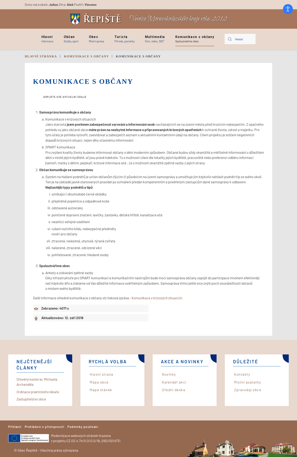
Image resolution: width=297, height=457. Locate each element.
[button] (47, 39)
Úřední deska (173, 390)
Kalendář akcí (174, 382)
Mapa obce (99, 382)
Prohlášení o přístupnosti (45, 427)
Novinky (169, 374)
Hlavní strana (101, 374)
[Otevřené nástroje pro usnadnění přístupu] (288, 9)
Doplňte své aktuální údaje (64, 96)
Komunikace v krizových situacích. (157, 298)
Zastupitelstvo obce (31, 399)
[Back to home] (97, 19)
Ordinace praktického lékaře (37, 392)
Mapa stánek (101, 390)
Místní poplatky (247, 382)
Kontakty (242, 374)
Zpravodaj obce (247, 390)
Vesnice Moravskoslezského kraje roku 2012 (178, 19)
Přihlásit (15, 427)
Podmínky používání (82, 427)
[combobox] (240, 39)
